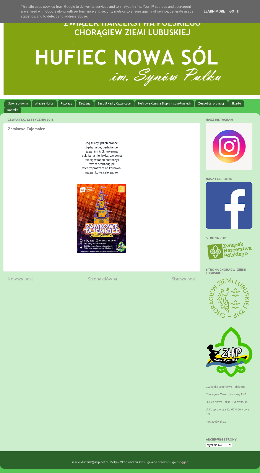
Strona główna (18, 103)
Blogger (181, 462)
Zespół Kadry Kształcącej (114, 103)
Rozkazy (66, 103)
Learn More (214, 11)
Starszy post (184, 278)
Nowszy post (20, 278)
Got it (234, 11)
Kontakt (12, 110)
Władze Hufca (44, 103)
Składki (236, 103)
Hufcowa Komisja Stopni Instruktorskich (164, 103)
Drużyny (84, 103)
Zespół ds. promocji (211, 103)
